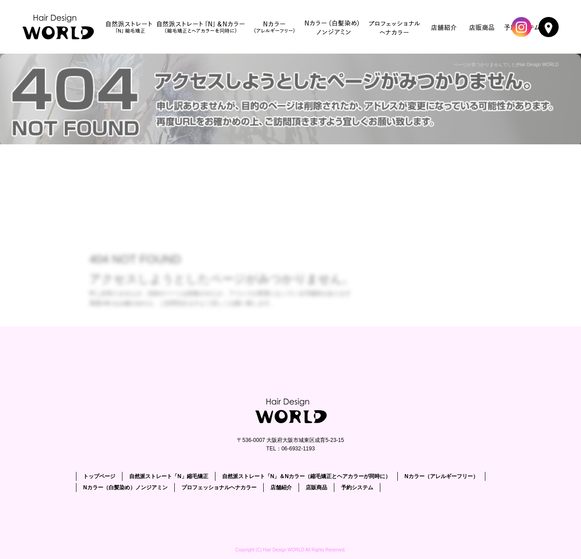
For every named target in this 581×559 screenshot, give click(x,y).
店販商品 (482, 26)
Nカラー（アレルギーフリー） (274, 26)
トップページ (60, 26)
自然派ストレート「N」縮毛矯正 (129, 26)
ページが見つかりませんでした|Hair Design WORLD (506, 64)
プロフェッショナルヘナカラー (395, 26)
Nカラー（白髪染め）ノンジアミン (332, 26)
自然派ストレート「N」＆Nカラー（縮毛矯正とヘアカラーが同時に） (201, 26)
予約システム (357, 487)
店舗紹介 (444, 26)
